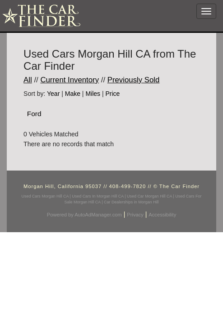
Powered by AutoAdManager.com (84, 214)
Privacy (135, 214)
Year (53, 93)
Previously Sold (133, 80)
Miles (92, 93)
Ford (34, 113)
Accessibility (162, 214)
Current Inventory (69, 80)
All (27, 80)
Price (112, 93)
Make (72, 93)
